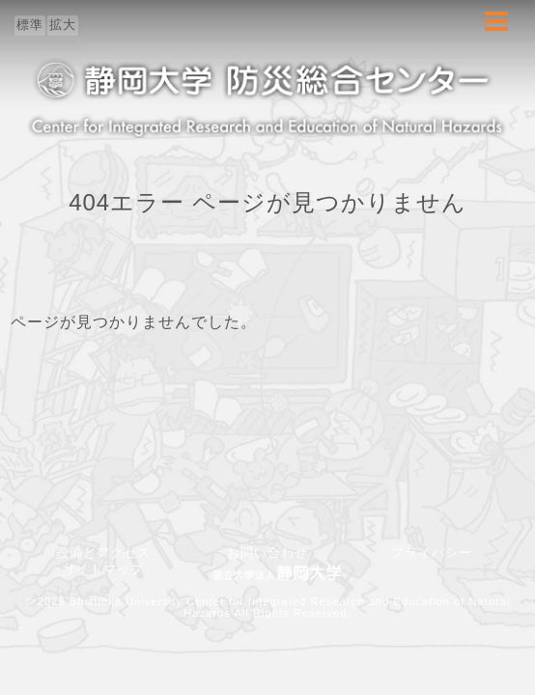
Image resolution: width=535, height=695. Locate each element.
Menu (496, 31)
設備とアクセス (103, 552)
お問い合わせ (274, 552)
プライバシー (431, 552)
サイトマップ (103, 569)
